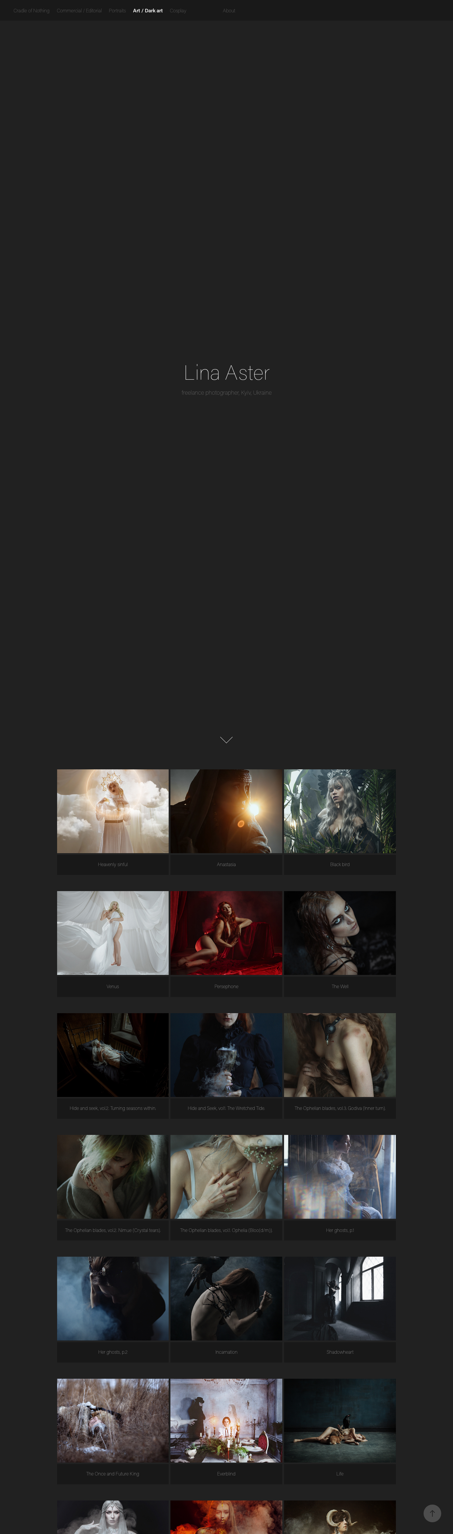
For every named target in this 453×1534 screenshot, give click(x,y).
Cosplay (178, 10)
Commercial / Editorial (79, 10)
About (229, 10)
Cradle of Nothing (31, 10)
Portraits (117, 10)
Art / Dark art (148, 10)
